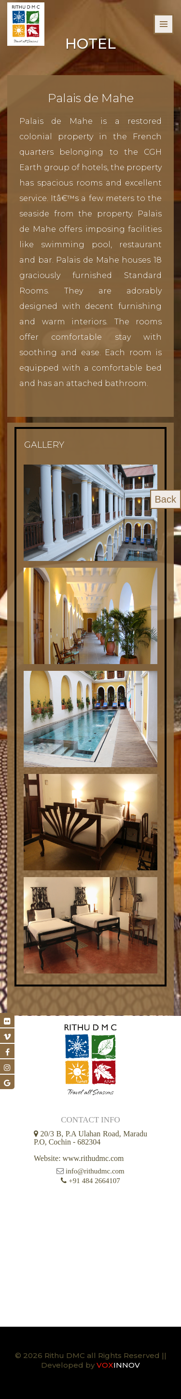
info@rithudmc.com (95, 1171)
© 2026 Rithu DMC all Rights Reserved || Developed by (91, 1360)
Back (165, 499)
